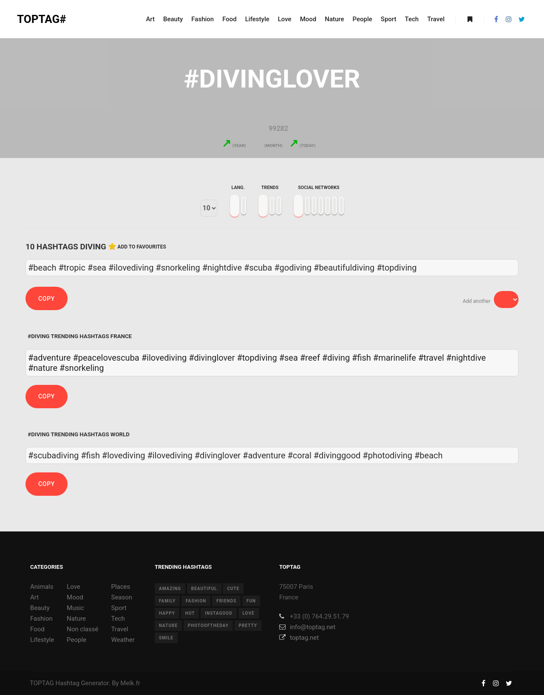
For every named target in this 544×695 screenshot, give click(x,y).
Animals (41, 586)
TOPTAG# (41, 19)
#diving (336, 358)
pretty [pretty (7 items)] (248, 625)
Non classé (82, 629)
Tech (118, 618)
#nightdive (466, 358)
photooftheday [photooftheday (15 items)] (208, 625)
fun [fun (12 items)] (251, 601)
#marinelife (394, 358)
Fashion (41, 618)
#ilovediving (164, 358)
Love (73, 586)
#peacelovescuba (106, 358)
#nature (42, 368)
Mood (75, 597)
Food (37, 629)
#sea (288, 358)
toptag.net (299, 638)
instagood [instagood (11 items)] (218, 613)
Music (75, 608)
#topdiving (257, 358)
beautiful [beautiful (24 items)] (204, 588)
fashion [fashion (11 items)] (196, 601)
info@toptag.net (307, 627)
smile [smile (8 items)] (166, 638)
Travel (119, 629)
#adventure (49, 358)
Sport (118, 608)
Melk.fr (130, 683)
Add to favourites (141, 247)
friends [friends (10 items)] (226, 601)
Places (120, 586)
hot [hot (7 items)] (190, 613)
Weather (122, 640)
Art (34, 597)
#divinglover (212, 358)
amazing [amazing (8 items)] (170, 588)
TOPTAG (42, 683)
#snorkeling (82, 368)
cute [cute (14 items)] (233, 588)
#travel (431, 358)
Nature (76, 618)
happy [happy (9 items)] (167, 613)
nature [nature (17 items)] (168, 625)
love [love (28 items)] (249, 613)
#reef (310, 358)
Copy (46, 298)
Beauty (40, 608)
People (76, 640)
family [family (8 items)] (167, 601)
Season (121, 597)
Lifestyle (42, 640)
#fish (361, 358)
